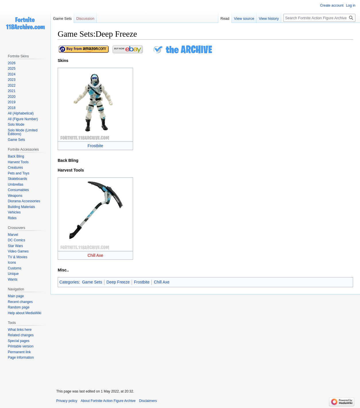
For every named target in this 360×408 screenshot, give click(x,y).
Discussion (85, 18)
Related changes (21, 335)
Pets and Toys (18, 173)
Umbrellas (15, 184)
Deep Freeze (118, 282)
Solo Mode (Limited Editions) (22, 132)
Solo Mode (16, 125)
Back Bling (16, 156)
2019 (11, 102)
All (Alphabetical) (21, 113)
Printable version (20, 346)
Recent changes (20, 302)
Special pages (18, 341)
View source (244, 18)
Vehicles (14, 212)
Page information (21, 357)
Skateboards (17, 179)
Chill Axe (95, 255)
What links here (20, 330)
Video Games (18, 251)
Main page (16, 296)
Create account (331, 5)
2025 (11, 69)
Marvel (13, 235)
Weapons (15, 196)
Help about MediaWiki (24, 313)
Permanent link (19, 352)
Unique (13, 274)
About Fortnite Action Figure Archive (108, 401)
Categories (69, 282)
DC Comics (16, 240)
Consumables (18, 190)
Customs (14, 268)
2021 (11, 91)
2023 (11, 80)
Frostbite (95, 145)
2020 (11, 97)
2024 (11, 74)
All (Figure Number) (23, 119)
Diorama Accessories (24, 201)
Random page (18, 307)
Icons (12, 263)
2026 (11, 63)
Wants (12, 279)
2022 (11, 85)
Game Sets (92, 282)
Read (225, 18)
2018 (11, 108)
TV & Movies (17, 257)
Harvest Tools (18, 162)
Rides (12, 218)
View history (269, 18)
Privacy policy (66, 401)
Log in (350, 5)
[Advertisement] (205, 338)
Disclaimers (148, 401)
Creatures (15, 168)
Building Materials (21, 207)
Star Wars (15, 246)
